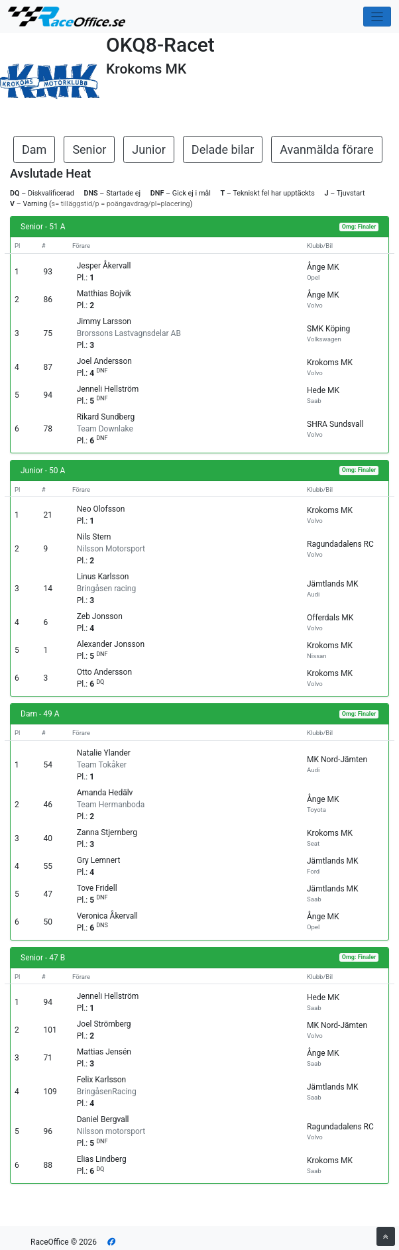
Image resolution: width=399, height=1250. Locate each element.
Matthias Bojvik (104, 293)
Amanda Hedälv (105, 792)
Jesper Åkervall (104, 265)
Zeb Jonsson (100, 616)
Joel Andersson (104, 361)
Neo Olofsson (101, 509)
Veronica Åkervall (107, 916)
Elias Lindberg (102, 1159)
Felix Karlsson (102, 1079)
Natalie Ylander (104, 753)
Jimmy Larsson (104, 321)
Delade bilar (223, 149)
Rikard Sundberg (106, 417)
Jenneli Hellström (108, 389)
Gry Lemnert (99, 860)
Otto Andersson (104, 672)
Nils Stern (94, 536)
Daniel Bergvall (103, 1119)
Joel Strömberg (104, 1024)
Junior (149, 149)
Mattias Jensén (104, 1051)
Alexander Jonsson (110, 644)
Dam (34, 149)
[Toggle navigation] (377, 17)
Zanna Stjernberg (107, 832)
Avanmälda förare (327, 149)
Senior (89, 149)
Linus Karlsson (103, 576)
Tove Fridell (97, 888)
